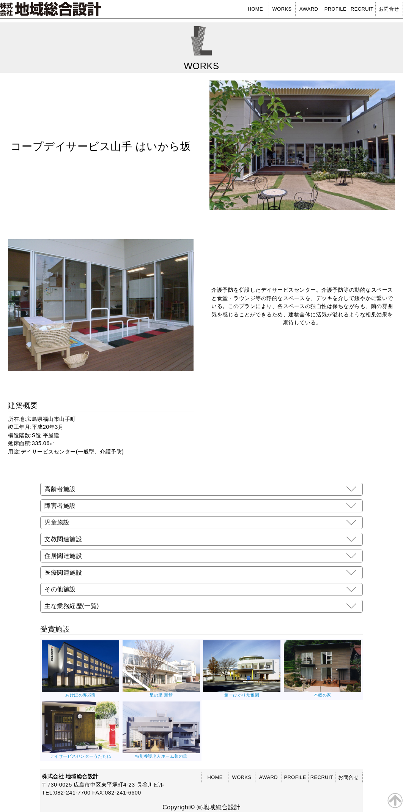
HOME (255, 9)
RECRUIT (362, 9)
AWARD (308, 9)
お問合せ (389, 9)
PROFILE (335, 9)
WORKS (282, 9)
